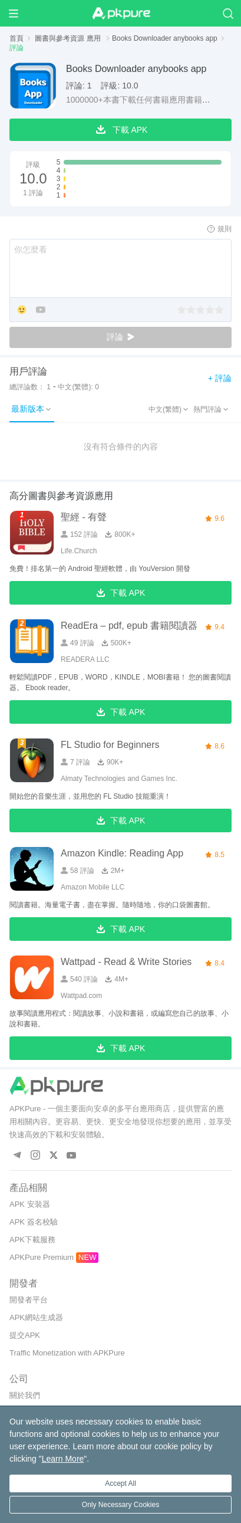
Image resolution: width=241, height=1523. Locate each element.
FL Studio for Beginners (110, 745)
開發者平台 (28, 1299)
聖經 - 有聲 (84, 517)
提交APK (24, 1335)
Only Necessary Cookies (120, 1505)
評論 (121, 337)
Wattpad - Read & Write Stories (126, 962)
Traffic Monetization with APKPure (67, 1352)
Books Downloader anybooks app (164, 38)
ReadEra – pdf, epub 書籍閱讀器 (129, 626)
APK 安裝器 (29, 1204)
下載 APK (121, 593)
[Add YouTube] (40, 310)
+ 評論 (220, 378)
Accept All (120, 1483)
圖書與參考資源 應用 (69, 38)
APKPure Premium (41, 1257)
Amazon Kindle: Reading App (122, 853)
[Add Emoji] (22, 310)
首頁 (16, 38)
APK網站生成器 (36, 1317)
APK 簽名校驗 (33, 1221)
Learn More (63, 1458)
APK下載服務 (32, 1239)
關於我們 (24, 1395)
